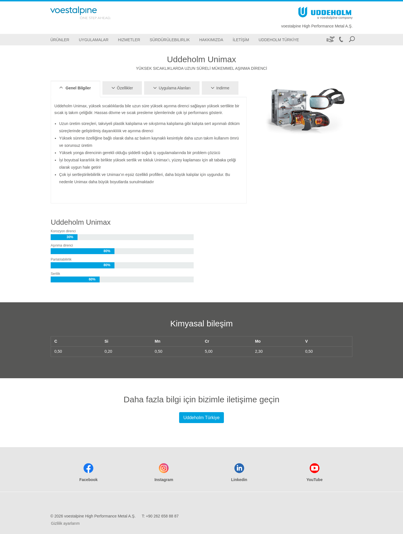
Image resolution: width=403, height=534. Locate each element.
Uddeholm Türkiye (201, 417)
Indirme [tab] (219, 87)
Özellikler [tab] (121, 87)
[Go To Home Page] (88, 12)
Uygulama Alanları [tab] (171, 87)
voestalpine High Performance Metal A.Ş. (317, 26)
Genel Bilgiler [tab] (74, 87)
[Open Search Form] (352, 39)
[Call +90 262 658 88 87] (341, 39)
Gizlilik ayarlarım (65, 523)
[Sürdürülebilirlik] (330, 39)
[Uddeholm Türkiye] (278, 39)
